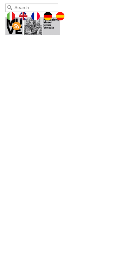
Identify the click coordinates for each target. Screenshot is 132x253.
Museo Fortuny (37, 24)
